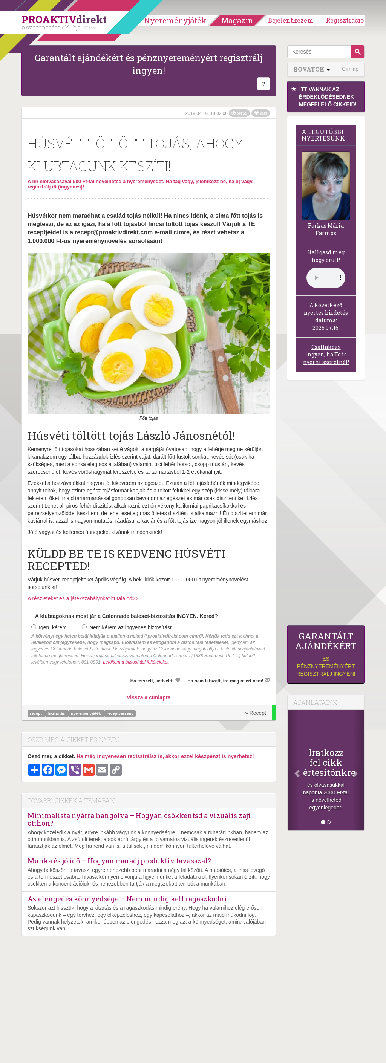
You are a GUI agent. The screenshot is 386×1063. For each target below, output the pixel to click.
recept (36, 713)
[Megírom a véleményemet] (267, 680)
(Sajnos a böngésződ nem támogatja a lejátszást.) (325, 278)
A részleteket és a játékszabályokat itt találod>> (83, 598)
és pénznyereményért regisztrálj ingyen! (325, 654)
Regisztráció (345, 20)
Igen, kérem (49, 627)
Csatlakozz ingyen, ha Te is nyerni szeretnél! (326, 354)
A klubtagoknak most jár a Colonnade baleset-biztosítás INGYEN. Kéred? (126, 616)
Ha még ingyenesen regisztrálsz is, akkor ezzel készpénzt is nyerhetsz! (165, 756)
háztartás (56, 713)
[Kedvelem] (177, 680)
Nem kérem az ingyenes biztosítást (127, 627)
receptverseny (120, 713)
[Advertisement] (326, 505)
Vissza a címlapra (148, 697)
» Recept (255, 713)
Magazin (237, 20)
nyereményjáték (86, 713)
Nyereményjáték (175, 20)
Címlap (350, 69)
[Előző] (293, 770)
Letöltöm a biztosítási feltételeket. (136, 662)
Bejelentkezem (290, 20)
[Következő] (358, 770)
